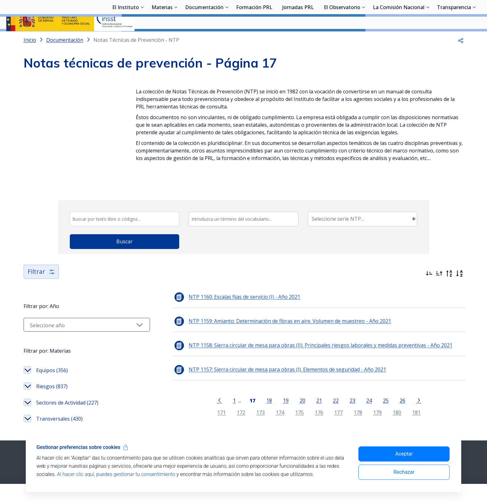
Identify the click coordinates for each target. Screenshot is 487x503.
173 (252, 403)
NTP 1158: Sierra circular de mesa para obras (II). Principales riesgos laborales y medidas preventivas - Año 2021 (304, 336)
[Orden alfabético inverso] (449, 264)
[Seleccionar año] (78, 315)
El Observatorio (342, 39)
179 (369, 403)
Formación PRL (254, 39)
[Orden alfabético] (459, 264)
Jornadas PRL (298, 39)
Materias (162, 39)
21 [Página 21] (310, 391)
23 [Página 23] (344, 391)
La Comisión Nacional (398, 39)
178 (350, 403)
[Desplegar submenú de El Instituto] (142, 38)
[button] (460, 56)
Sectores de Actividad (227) (67, 393)
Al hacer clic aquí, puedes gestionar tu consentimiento (116, 474)
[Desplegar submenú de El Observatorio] (363, 38)
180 (389, 403)
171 (213, 403)
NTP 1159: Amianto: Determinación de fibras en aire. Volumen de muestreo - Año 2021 (273, 311)
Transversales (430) (59, 409)
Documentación (204, 39)
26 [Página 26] (394, 391)
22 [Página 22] (327, 391)
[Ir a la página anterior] (211, 391)
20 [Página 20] (294, 391)
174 (272, 403)
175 (291, 403)
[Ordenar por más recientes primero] (429, 264)
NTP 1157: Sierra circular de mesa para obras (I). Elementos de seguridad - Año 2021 (270, 360)
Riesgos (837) (52, 377)
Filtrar (42, 262)
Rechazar (404, 472)
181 (408, 403)
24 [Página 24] (360, 391)
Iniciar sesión (457, 14)
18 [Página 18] (260, 391)
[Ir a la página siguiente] (410, 391)
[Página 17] (244, 391)
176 (311, 403)
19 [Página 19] (277, 391)
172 (233, 403)
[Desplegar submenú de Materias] (176, 38)
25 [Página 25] (377, 391)
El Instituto (125, 39)
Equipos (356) (52, 361)
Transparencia (454, 39)
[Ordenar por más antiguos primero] (439, 264)
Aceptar (404, 454)
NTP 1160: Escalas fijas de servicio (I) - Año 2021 (228, 287)
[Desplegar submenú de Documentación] (227, 38)
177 (330, 403)
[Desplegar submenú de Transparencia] (474, 38)
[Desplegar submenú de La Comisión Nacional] (427, 38)
